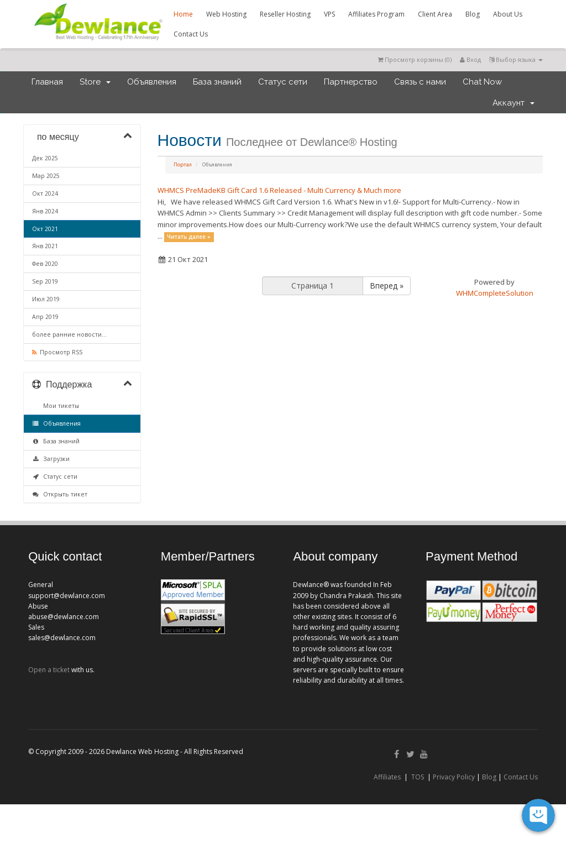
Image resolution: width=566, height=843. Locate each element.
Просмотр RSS (57, 352)
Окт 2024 (45, 193)
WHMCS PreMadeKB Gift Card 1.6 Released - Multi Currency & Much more (279, 190)
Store (95, 82)
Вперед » (386, 285)
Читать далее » (189, 236)
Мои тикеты (59, 406)
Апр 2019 (45, 317)
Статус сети (282, 82)
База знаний (217, 82)
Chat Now (482, 82)
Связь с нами (420, 82)
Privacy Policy (454, 777)
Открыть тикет (59, 494)
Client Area (435, 14)
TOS (417, 777)
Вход (470, 59)
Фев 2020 (45, 264)
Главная (47, 82)
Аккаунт (513, 103)
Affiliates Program (376, 14)
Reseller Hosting (285, 14)
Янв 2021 (45, 246)
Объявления (151, 82)
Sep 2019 (45, 281)
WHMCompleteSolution (494, 293)
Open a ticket (49, 669)
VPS (329, 14)
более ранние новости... (69, 334)
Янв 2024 (45, 211)
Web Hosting (226, 14)
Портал (183, 164)
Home (183, 14)
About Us (507, 14)
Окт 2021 (45, 229)
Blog (472, 14)
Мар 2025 (46, 176)
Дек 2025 (45, 158)
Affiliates (387, 777)
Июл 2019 (46, 299)
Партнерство (351, 82)
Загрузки (51, 459)
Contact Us (191, 34)
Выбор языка (516, 59)
